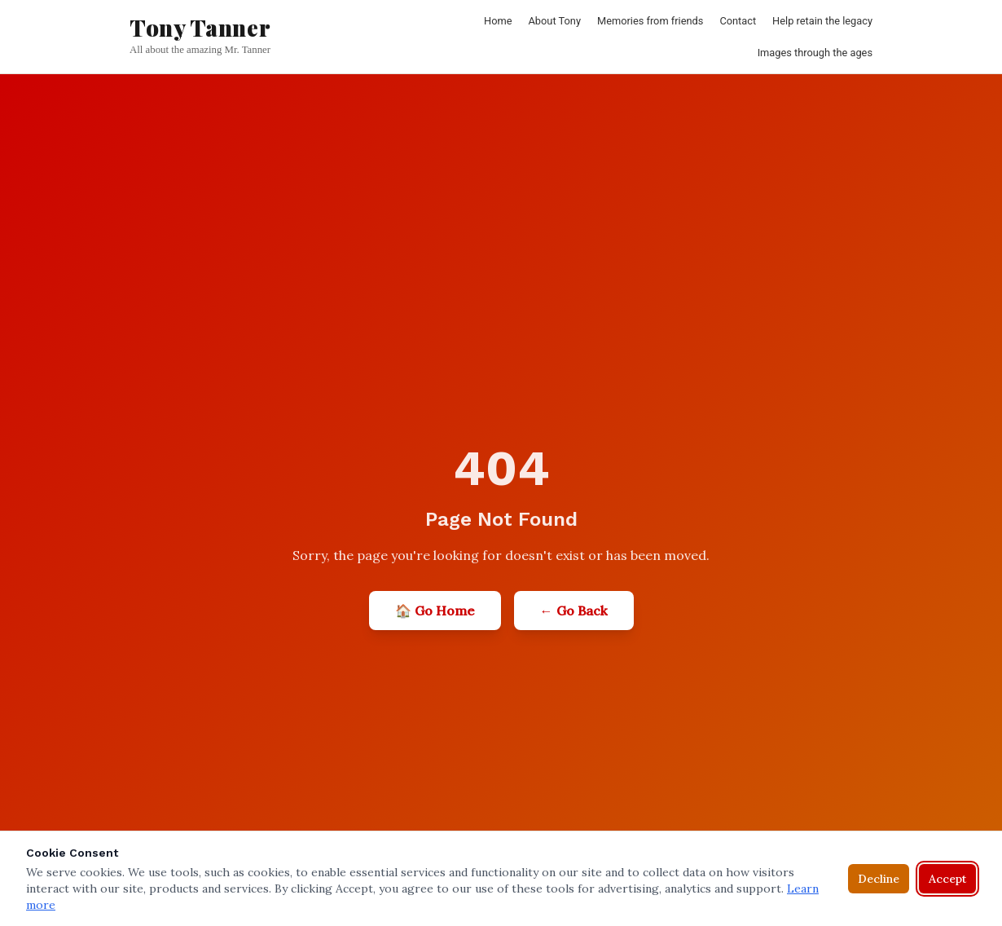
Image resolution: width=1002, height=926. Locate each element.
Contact (737, 21)
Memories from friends (650, 21)
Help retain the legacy (822, 21)
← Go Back (574, 610)
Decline (878, 878)
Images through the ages (815, 52)
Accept (947, 878)
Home (498, 21)
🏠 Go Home (435, 610)
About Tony (555, 21)
